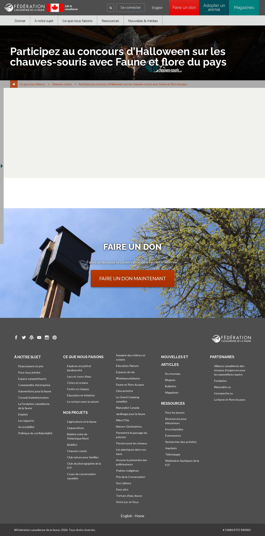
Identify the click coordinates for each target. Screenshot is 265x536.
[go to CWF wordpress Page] (32, 338)
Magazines (244, 7)
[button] (110, 8)
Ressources (110, 21)
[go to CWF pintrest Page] (55, 338)
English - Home (132, 516)
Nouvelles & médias (143, 21)
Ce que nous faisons (77, 21)
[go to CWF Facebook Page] (16, 338)
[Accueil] (14, 84)
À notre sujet (44, 21)
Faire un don (186, 7)
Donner (20, 21)
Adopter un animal (214, 7)
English (157, 8)
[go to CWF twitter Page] (24, 338)
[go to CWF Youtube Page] (39, 338)
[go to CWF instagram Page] (47, 338)
